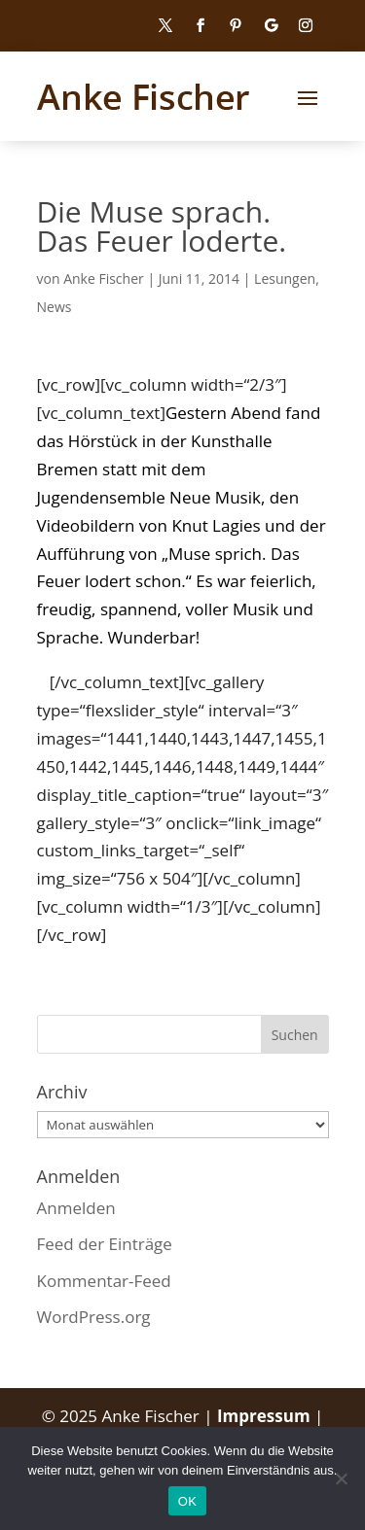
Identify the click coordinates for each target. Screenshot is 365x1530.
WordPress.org (94, 1316)
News (54, 306)
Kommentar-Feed (104, 1280)
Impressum (265, 1416)
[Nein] (340, 1478)
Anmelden (76, 1208)
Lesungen (284, 278)
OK (187, 1501)
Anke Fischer (103, 278)
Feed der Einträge (104, 1244)
